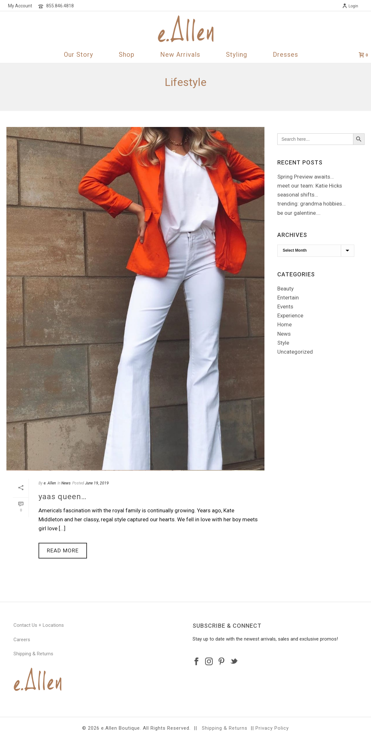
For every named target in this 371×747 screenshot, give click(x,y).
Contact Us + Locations (38, 625)
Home (284, 324)
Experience (290, 315)
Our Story (78, 54)
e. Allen (50, 483)
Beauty (285, 288)
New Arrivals (180, 54)
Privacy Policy (272, 728)
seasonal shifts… (297, 194)
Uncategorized (295, 352)
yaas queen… (63, 496)
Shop (126, 54)
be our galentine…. (299, 213)
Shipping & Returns (33, 654)
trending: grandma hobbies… (311, 203)
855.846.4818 (60, 5)
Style (283, 343)
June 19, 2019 (97, 483)
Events (285, 306)
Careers (21, 639)
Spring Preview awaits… (305, 177)
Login (350, 6)
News (66, 483)
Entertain (288, 297)
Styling (236, 54)
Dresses (285, 54)
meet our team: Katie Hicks (309, 186)
